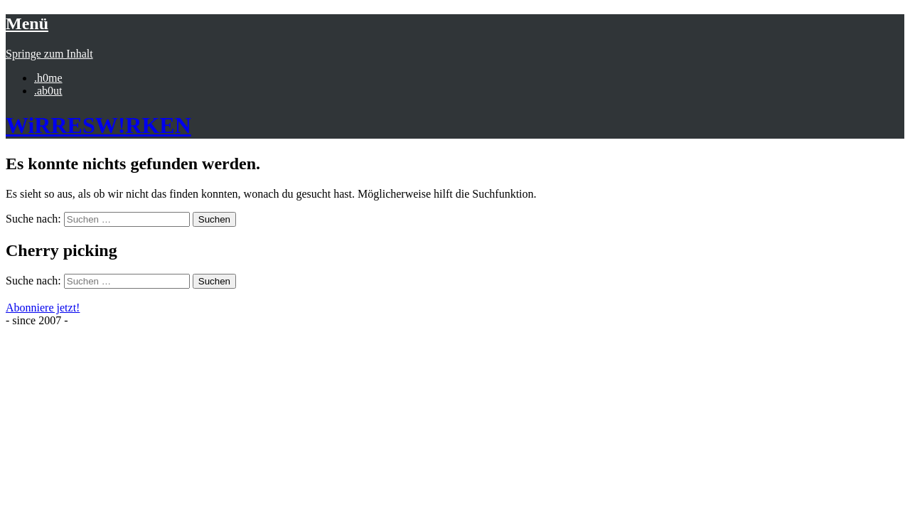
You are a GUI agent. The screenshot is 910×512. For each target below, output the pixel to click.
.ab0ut (48, 91)
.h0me (48, 78)
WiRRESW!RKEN (98, 125)
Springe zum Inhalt (49, 54)
